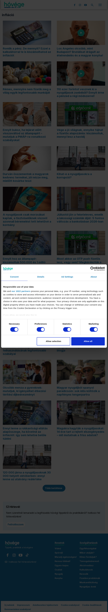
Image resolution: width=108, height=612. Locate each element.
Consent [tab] (14, 277)
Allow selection (53, 341)
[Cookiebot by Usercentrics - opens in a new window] (92, 268)
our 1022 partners (21, 291)
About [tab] (94, 277)
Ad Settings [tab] (67, 277)
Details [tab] (40, 277)
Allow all (88, 341)
